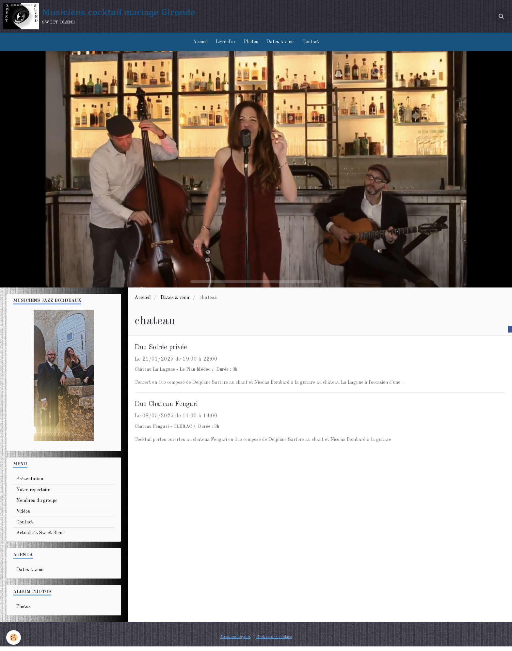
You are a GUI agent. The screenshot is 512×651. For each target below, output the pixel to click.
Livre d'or (224, 44)
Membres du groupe (36, 505)
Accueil (197, 44)
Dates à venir (282, 44)
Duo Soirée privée (164, 352)
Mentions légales (235, 641)
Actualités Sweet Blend (40, 537)
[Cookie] (14, 637)
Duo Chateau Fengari (171, 409)
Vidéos (23, 516)
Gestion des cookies (274, 641)
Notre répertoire (33, 494)
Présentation (29, 483)
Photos (251, 44)
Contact (314, 44)
